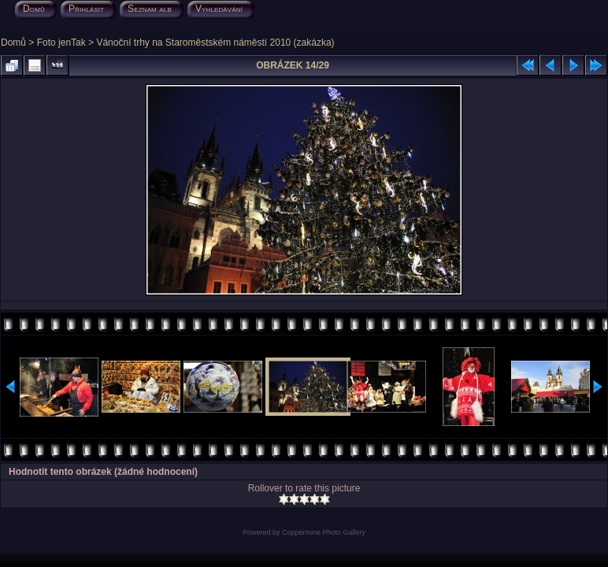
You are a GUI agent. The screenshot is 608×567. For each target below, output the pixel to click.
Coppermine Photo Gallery (323, 532)
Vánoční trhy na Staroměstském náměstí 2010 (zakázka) (215, 42)
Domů (13, 42)
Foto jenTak (61, 42)
